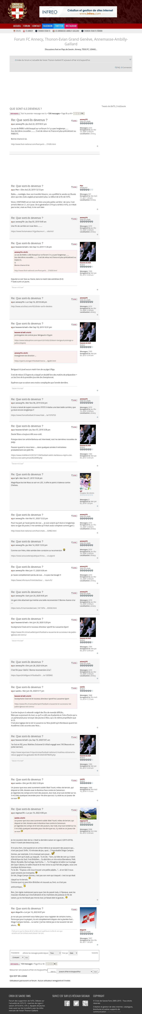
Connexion (127, 67)
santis (18, 691)
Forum (26, 26)
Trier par (69, 953)
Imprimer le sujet (130, 59)
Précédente (15, 953)
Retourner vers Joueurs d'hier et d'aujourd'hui (28, 970)
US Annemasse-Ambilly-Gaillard (65, 31)
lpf (17, 478)
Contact (36, 26)
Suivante (95, 953)
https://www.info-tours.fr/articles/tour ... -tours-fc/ (31, 580)
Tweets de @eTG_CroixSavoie (114, 106)
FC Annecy (28, 31)
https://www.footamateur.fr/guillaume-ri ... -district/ (32, 231)
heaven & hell (22, 247)
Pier (17, 189)
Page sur (66, 113)
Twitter (59, 26)
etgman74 (20, 813)
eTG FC (17, 31)
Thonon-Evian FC (42, 31)
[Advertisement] (71, 88)
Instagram (71, 26)
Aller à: (53, 972)
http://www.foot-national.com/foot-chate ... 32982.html (33, 531)
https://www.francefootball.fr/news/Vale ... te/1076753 (33, 415)
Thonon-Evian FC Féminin (91, 31)
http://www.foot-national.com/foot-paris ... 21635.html (33, 144)
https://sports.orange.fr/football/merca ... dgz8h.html (35, 361)
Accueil (17, 26)
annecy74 (20, 124)
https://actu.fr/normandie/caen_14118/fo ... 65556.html (34, 608)
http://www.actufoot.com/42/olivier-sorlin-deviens (31, 306)
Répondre (15, 113)
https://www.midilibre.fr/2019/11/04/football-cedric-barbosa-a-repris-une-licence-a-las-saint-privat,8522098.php (41, 456)
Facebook (48, 26)
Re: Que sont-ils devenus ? (29, 120)
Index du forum (23, 60)
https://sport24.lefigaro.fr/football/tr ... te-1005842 (32, 675)
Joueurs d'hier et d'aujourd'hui (77, 60)
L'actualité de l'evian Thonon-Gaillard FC (47, 60)
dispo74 (19, 912)
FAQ (118, 67)
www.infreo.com (114, 1011)
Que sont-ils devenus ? (26, 108)
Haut (97, 146)
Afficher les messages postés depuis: (42, 953)
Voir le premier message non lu (34, 113)
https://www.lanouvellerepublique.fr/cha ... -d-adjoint (33, 556)
